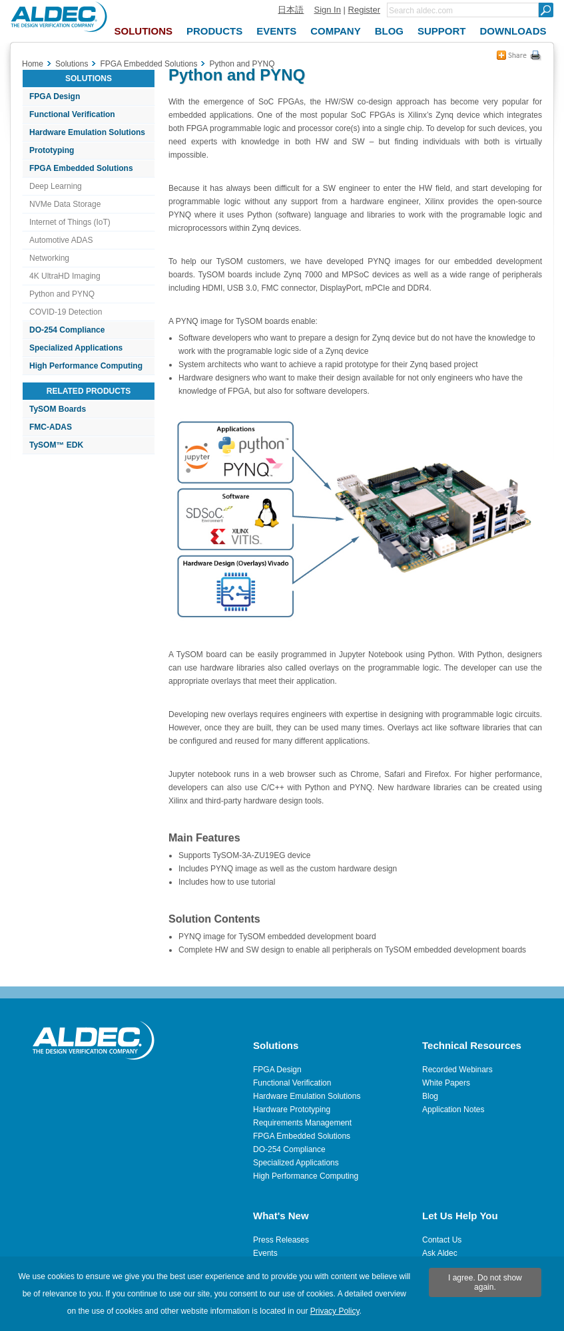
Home (32, 64)
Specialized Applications (76, 348)
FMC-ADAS (50, 427)
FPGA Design (54, 96)
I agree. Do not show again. (485, 1282)
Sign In (327, 10)
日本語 (291, 10)
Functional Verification (72, 114)
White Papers (446, 1083)
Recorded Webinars (457, 1069)
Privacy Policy (335, 1311)
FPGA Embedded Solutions (81, 168)
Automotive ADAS (61, 240)
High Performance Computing (85, 365)
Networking (49, 258)
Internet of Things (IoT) (70, 222)
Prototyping (51, 150)
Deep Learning (55, 186)
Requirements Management (302, 1122)
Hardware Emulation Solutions (87, 132)
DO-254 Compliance (67, 330)
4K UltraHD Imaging (65, 276)
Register (364, 10)
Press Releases (281, 1240)
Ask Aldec (439, 1253)
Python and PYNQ (62, 294)
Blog (430, 1096)
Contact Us (441, 1240)
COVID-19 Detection (65, 312)
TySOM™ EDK (56, 445)
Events (265, 1253)
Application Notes (453, 1109)
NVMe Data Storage (65, 204)
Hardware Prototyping (291, 1109)
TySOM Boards (57, 409)
